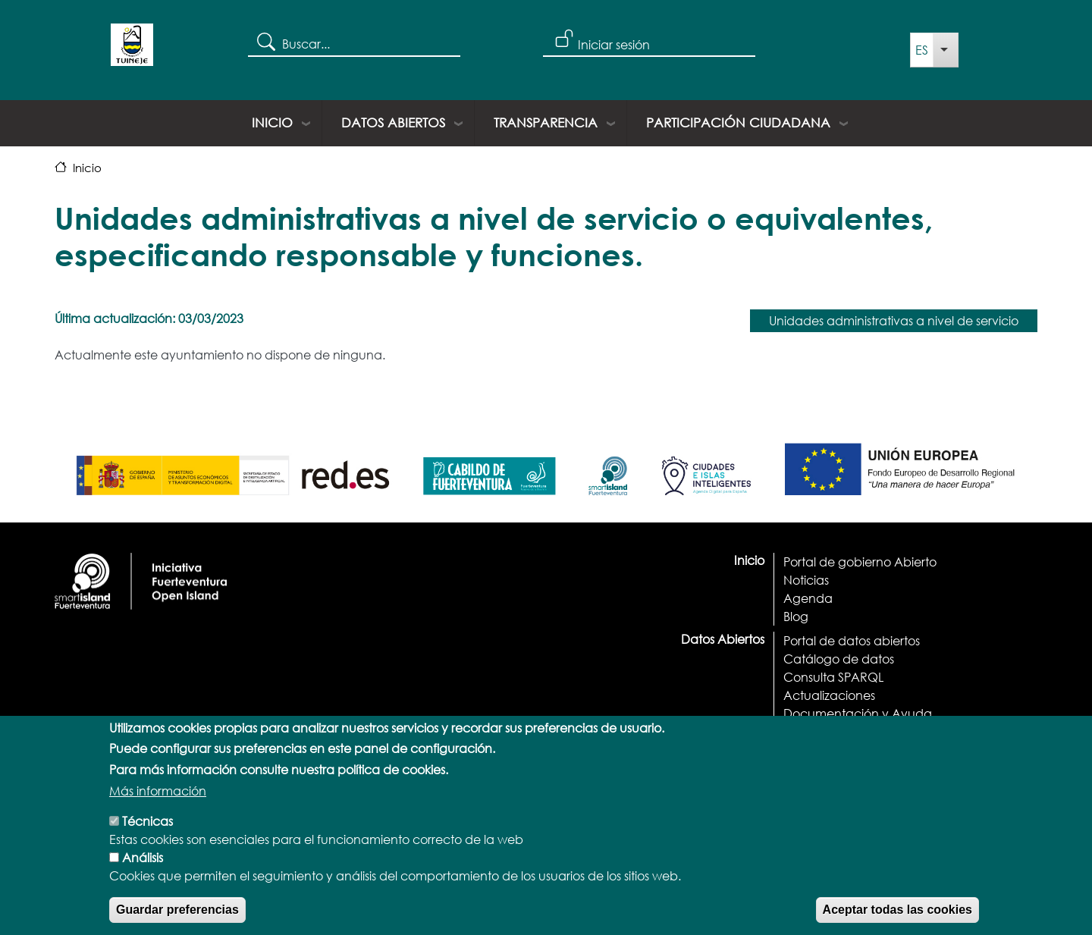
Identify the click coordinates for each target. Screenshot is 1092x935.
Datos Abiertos (393, 122)
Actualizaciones (829, 695)
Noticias (806, 580)
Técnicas (147, 834)
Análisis (142, 871)
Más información (157, 804)
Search (265, 41)
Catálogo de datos (838, 659)
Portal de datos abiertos (851, 640)
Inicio (272, 122)
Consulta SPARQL (833, 677)
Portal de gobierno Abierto (860, 561)
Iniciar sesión (614, 44)
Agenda (808, 598)
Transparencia (546, 122)
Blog (795, 616)
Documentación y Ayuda (857, 713)
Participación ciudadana (738, 122)
